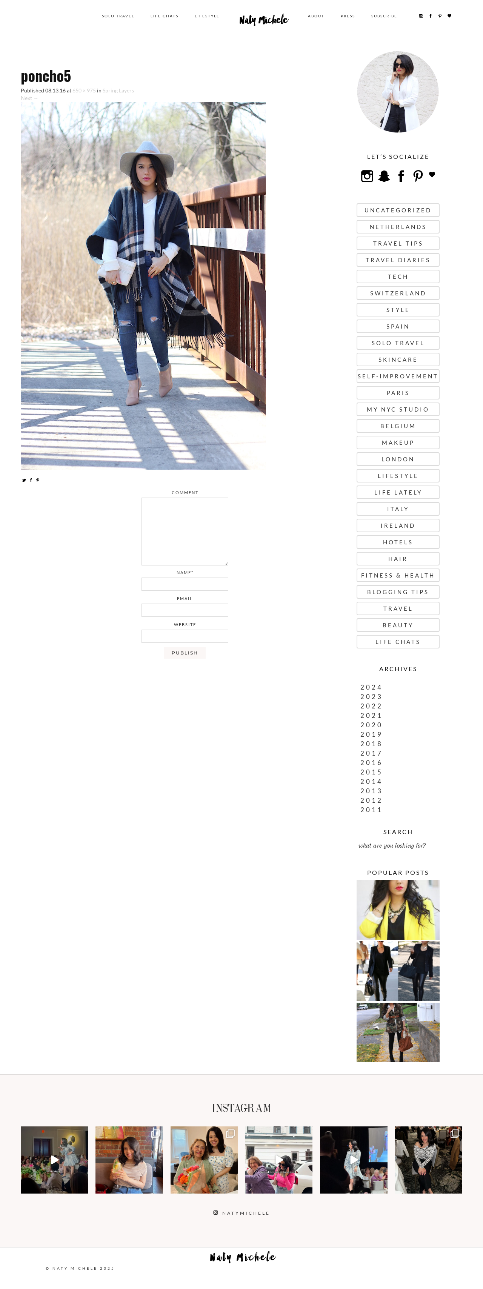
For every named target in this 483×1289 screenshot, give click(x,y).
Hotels (398, 542)
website (185, 624)
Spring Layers (118, 90)
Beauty (398, 625)
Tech (398, 276)
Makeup (398, 442)
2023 (371, 697)
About (316, 16)
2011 (371, 810)
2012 (371, 800)
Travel (398, 608)
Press (348, 16)
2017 (371, 753)
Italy (398, 508)
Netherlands (398, 226)
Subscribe (384, 16)
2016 (371, 763)
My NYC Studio (398, 409)
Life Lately (398, 492)
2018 (371, 744)
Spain (398, 326)
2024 (371, 687)
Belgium (398, 425)
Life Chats (164, 16)
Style (398, 309)
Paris (398, 392)
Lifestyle (207, 16)
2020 (371, 725)
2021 (371, 715)
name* (185, 572)
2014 (371, 781)
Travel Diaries (398, 260)
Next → (29, 98)
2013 (371, 791)
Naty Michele (264, 22)
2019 (371, 734)
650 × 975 (84, 90)
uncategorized (398, 210)
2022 (371, 706)
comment (185, 492)
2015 (371, 772)
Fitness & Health (398, 575)
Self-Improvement (398, 376)
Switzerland (398, 293)
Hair (398, 558)
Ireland (398, 525)
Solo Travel (118, 16)
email (185, 598)
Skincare (398, 359)
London (398, 459)
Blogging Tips (398, 591)
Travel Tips (398, 243)
